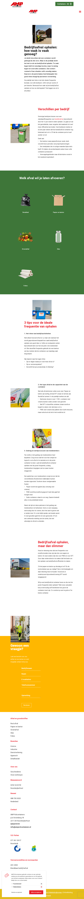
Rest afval (14, 723)
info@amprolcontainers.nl (21, 827)
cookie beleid (23, 880)
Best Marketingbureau (53, 892)
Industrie (14, 749)
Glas (12, 733)
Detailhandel (15, 759)
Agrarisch (14, 756)
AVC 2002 (14, 865)
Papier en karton (17, 727)
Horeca (13, 746)
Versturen (26, 705)
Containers (64, 4)
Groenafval (15, 730)
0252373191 (15, 824)
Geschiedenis (16, 772)
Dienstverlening (16, 752)
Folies (13, 736)
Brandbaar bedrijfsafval (19, 868)
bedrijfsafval (59, 119)
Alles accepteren (36, 892)
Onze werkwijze (17, 775)
